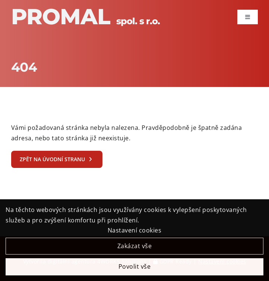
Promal (85, 16)
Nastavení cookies (135, 235)
